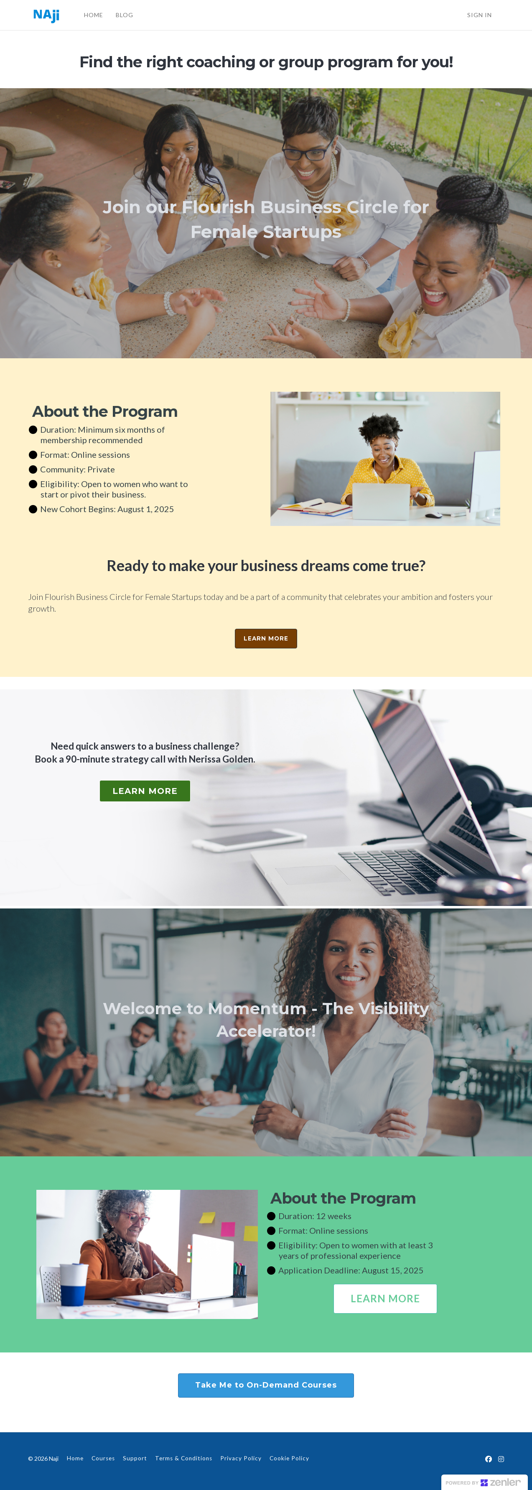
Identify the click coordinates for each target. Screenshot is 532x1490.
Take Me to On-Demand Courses (266, 1385)
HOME (93, 14)
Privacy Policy (241, 1458)
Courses (103, 1458)
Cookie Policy (289, 1458)
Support (135, 1458)
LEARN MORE (266, 638)
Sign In (479, 14)
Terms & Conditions (183, 1458)
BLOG (124, 14)
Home (75, 1458)
